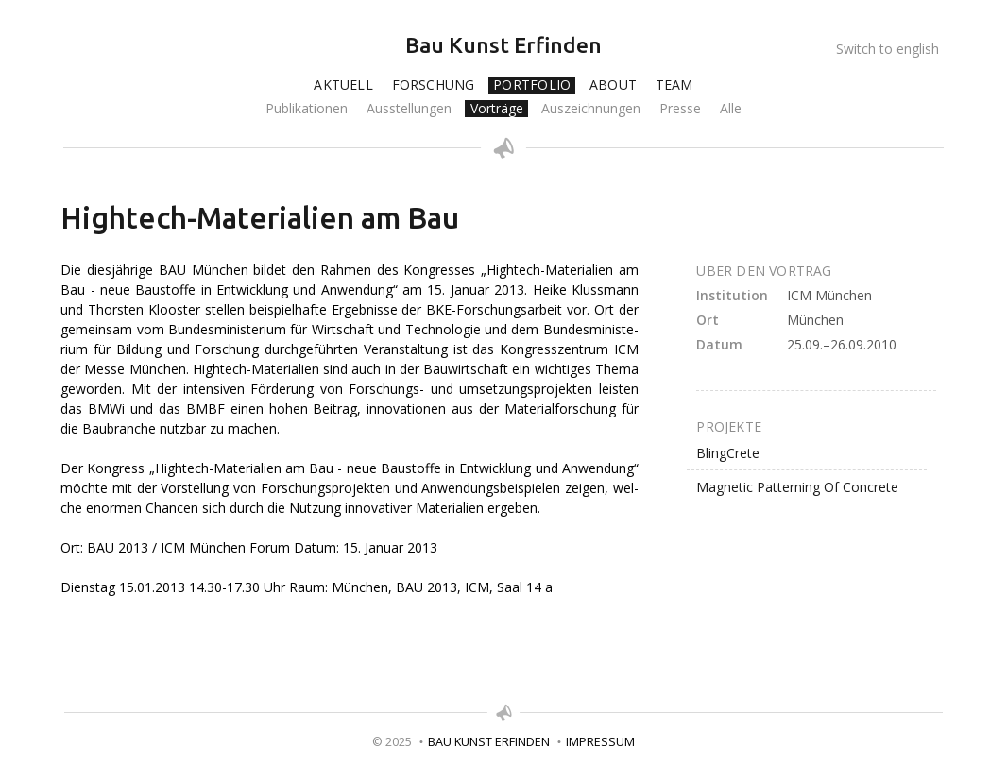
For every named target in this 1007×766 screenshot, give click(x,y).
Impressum (600, 742)
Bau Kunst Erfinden (503, 45)
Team (674, 85)
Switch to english (887, 49)
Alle (731, 108)
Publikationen (306, 108)
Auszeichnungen (590, 108)
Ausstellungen (409, 108)
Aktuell (343, 85)
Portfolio (532, 85)
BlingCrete (728, 453)
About (613, 85)
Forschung (433, 85)
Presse (680, 108)
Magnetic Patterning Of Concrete (797, 487)
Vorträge (496, 108)
